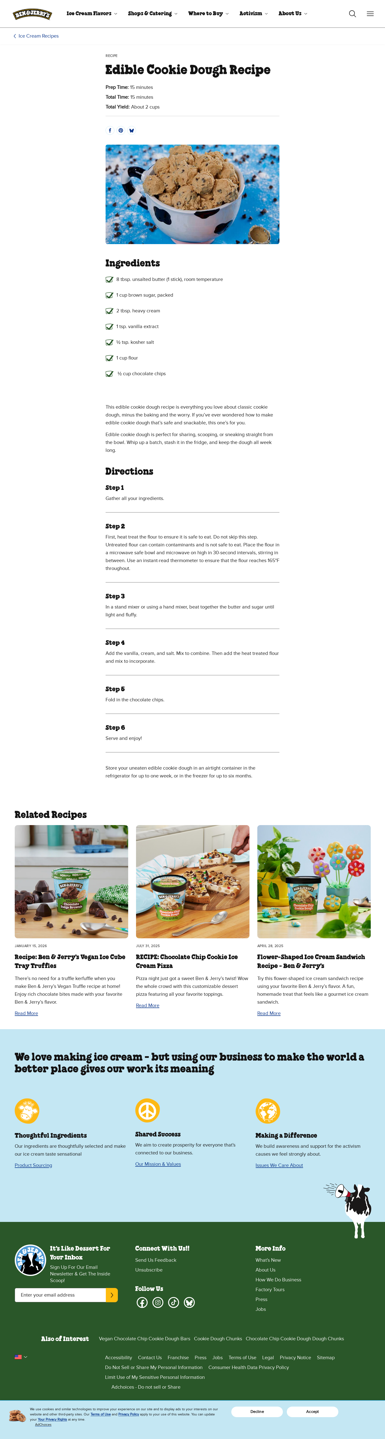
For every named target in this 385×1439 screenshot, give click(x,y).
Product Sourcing (33, 1165)
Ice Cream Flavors (89, 13)
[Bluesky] (189, 1302)
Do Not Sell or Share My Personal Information (154, 1367)
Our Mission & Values (158, 1164)
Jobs (261, 1309)
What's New (268, 1260)
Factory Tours (270, 1290)
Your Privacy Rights (52, 1419)
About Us (290, 13)
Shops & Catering (150, 13)
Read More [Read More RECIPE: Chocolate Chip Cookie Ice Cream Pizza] (147, 1006)
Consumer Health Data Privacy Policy (248, 1367)
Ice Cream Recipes (39, 36)
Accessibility (118, 1358)
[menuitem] (90, 14)
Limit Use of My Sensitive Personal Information (155, 1377)
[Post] (131, 130)
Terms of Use (242, 1358)
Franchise (178, 1358)
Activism (251, 13)
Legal (268, 1358)
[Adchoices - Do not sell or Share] (237, 1387)
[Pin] (120, 130)
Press (261, 1299)
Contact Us (150, 1358)
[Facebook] (142, 1302)
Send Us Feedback (155, 1260)
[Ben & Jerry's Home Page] (32, 14)
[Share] (110, 130)
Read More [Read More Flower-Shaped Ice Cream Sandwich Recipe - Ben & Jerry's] (269, 1013)
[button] (21, 1357)
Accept (312, 1411)
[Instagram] (158, 1302)
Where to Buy (205, 13)
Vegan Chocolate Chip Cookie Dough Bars (144, 1339)
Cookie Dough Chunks (218, 1339)
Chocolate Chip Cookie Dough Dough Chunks (295, 1339)
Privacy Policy (128, 1414)
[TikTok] (173, 1302)
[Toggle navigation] (370, 14)
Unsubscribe (149, 1270)
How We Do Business (278, 1280)
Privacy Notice (295, 1358)
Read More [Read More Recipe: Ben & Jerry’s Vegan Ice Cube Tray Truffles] (26, 1013)
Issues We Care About (279, 1165)
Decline (257, 1411)
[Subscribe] (112, 1295)
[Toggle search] (352, 14)
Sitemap (326, 1358)
